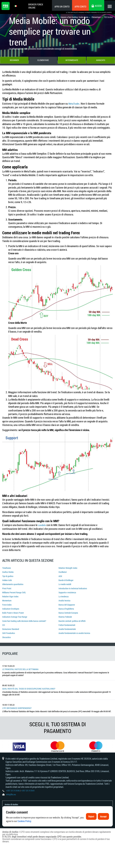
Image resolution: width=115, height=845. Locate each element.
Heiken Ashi (7, 579)
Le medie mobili (65, 583)
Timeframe (6, 568)
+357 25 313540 (13, 789)
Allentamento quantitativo (12, 583)
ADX (60, 575)
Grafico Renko (8, 571)
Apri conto (79, 6)
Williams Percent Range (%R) (14, 591)
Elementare (43, 60)
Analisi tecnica (64, 598)
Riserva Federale (65, 614)
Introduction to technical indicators (73, 587)
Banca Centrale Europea (68, 610)
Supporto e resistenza (67, 591)
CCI (3, 622)
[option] (19, 743)
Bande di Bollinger (66, 579)
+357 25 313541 (28, 789)
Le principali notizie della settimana (20, 665)
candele (42, 525)
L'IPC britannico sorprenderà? (17, 704)
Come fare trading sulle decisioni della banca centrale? (24, 618)
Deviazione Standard (10, 625)
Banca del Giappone (67, 602)
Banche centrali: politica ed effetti (72, 618)
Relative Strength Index (68, 568)
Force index (7, 602)
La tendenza (64, 595)
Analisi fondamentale (67, 625)
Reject (91, 823)
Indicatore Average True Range (14, 614)
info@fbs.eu (11, 793)
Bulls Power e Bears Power (13, 610)
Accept (103, 823)
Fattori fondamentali (67, 622)
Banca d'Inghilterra (66, 606)
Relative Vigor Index (10, 595)
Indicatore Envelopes (10, 606)
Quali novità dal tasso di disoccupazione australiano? (28, 685)
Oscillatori (63, 571)
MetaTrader (74, 104)
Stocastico (6, 633)
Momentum (6, 598)
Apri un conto (60, 6)
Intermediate (72, 60)
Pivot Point (6, 587)
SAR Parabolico (8, 629)
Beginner (14, 60)
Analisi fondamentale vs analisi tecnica (74, 629)
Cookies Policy (24, 828)
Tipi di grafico (7, 575)
